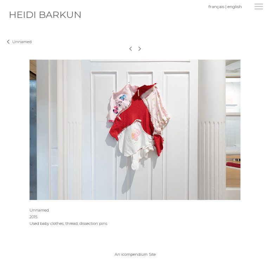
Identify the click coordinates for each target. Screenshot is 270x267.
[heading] (45, 16)
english (234, 6)
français (216, 6)
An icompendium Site (135, 254)
